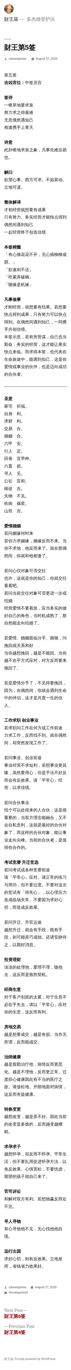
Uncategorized (18, 1292)
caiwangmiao (17, 58)
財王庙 (11, 19)
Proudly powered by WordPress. (35, 1359)
